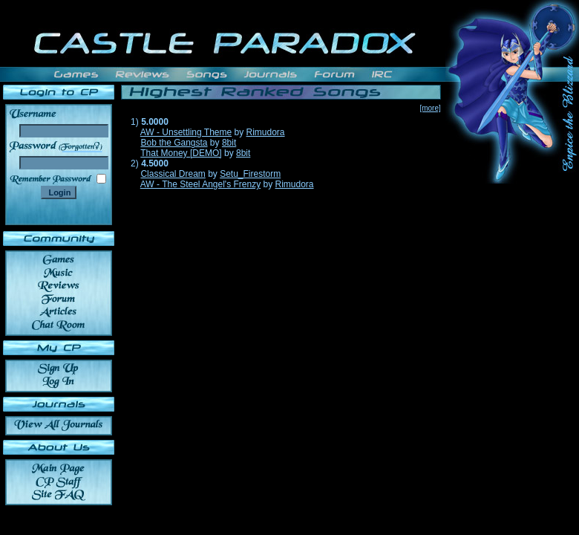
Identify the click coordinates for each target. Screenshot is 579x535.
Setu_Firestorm (250, 174)
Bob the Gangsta (173, 142)
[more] (429, 108)
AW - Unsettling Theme (186, 132)
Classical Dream (172, 174)
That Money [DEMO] (180, 153)
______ (82, 146)
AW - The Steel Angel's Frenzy (200, 184)
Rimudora (265, 132)
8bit (229, 142)
